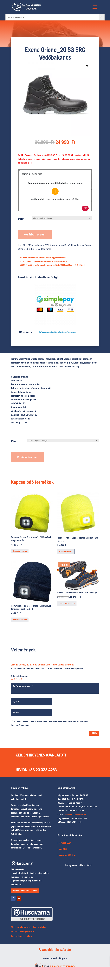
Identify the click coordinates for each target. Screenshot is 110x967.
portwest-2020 (64, 843)
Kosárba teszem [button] (20, 551)
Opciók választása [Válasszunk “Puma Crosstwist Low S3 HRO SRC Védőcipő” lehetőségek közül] (67, 603)
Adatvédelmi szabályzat (22, 936)
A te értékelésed (19, 675)
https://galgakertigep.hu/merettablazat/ (57, 332)
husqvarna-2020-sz (66, 855)
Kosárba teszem (34, 234)
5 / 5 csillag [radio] (22, 679)
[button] (87, 66)
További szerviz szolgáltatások (25, 891)
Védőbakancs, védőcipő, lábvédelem (64, 245)
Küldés (94, 733)
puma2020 (62, 849)
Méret (21, 218)
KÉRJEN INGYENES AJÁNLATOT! (41, 755)
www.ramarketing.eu (55, 958)
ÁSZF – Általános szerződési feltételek (28, 927)
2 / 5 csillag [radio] (14, 679)
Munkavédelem (36, 245)
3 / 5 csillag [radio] (17, 679)
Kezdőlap (22, 245)
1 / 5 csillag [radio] (12, 679)
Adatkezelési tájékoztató (22, 931)
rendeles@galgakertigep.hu (75, 815)
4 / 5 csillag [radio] (19, 679)
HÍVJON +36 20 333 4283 (36, 769)
